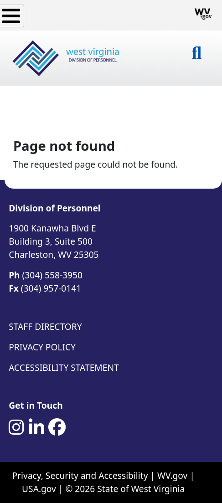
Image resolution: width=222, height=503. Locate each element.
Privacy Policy (42, 347)
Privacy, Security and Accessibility (80, 475)
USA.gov (39, 488)
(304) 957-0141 (51, 288)
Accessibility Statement (64, 367)
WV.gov (172, 475)
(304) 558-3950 (52, 275)
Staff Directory (45, 326)
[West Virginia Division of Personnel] (67, 58)
